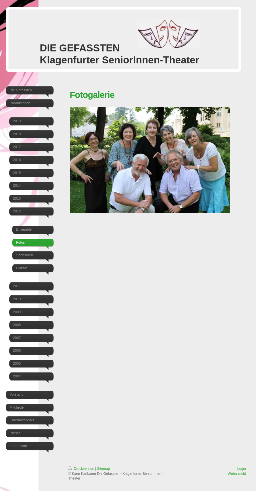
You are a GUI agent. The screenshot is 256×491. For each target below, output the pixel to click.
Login (241, 469)
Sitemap (103, 469)
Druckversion (81, 469)
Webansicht (237, 474)
